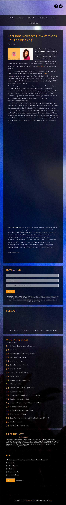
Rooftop (13, 399)
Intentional (13, 391)
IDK (11, 384)
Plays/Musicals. (13, 466)
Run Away (13, 406)
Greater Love (14, 387)
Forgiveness (14, 361)
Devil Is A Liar (14, 353)
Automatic (13, 410)
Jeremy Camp (24, 425)
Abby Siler (26, 365)
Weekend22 (25, 6)
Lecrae (20, 422)
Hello (12, 376)
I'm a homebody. (13, 475)
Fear (11, 350)
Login (50, 500)
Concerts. (11, 463)
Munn (21, 361)
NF (16, 350)
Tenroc (18, 369)
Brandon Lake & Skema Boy (26, 346)
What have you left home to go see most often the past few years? (27, 460)
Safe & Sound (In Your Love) (19, 395)
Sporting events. (13, 472)
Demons (13, 357)
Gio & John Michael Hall (28, 353)
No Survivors (14, 425)
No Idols (13, 346)
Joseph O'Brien (23, 372)
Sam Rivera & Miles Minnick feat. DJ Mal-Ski (36, 418)
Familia (12, 380)
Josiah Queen (21, 357)
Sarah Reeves (22, 406)
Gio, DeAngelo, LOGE (28, 387)
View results (20, 480)
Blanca (21, 391)
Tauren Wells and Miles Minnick (32, 403)
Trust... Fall (13, 372)
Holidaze (13, 422)
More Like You (15, 414)
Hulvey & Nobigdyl (23, 399)
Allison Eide (18, 384)
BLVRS (23, 414)
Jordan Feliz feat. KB (23, 380)
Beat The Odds (15, 418)
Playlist (12, 369)
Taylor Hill (18, 376)
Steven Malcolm (35, 395)
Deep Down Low (16, 365)
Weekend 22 (30, 500)
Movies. (10, 469)
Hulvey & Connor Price (25, 410)
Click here (40, 66)
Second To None (15, 403)
